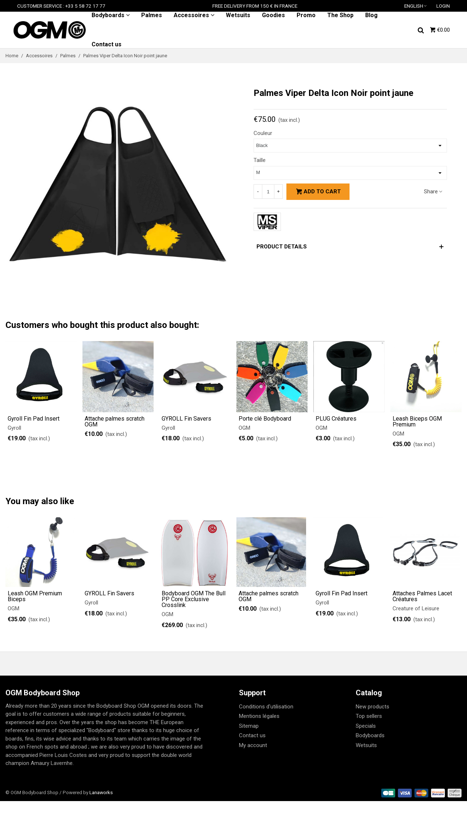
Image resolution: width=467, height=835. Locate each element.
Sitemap (249, 726)
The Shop (340, 15)
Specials (366, 726)
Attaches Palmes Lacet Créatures (422, 596)
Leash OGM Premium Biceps (35, 596)
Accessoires (191, 15)
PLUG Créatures (336, 419)
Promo (306, 15)
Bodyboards (108, 15)
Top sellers (369, 716)
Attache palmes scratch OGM (114, 422)
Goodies (273, 15)
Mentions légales (259, 716)
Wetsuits (238, 15)
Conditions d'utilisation (266, 706)
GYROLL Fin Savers (186, 419)
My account (253, 745)
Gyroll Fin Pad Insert (33, 419)
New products (372, 706)
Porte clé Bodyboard (265, 419)
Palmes (151, 15)
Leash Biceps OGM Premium (417, 422)
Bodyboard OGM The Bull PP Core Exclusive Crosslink (193, 599)
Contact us (106, 44)
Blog (371, 15)
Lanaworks (101, 792)
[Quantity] (268, 191)
